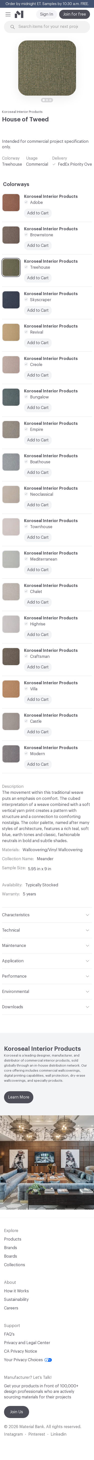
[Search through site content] (50, 27)
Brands (10, 1248)
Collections (14, 1265)
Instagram (13, 1434)
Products (12, 1239)
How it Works (16, 1291)
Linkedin (58, 1434)
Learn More (18, 1097)
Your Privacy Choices (28, 1360)
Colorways (16, 184)
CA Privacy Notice (20, 1351)
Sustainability (16, 1300)
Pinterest (36, 1434)
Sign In (46, 14)
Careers (11, 1308)
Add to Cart (38, 732)
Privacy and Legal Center (27, 1343)
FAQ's (9, 1334)
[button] (8, 14)
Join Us (16, 1412)
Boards (10, 1256)
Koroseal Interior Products (22, 111)
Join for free (74, 14)
